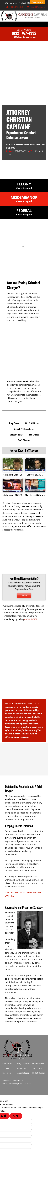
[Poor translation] (16, 1116)
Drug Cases (14, 423)
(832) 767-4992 (24, 33)
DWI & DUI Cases (32, 423)
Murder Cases (38, 1063)
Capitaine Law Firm (11, 1080)
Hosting (5, 1083)
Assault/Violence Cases (24, 429)
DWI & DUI (21, 1068)
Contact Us (7, 1063)
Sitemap (5, 1068)
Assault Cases (23, 1073)
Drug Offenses (23, 1063)
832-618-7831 (30, 619)
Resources (6, 1073)
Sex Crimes (34, 434)
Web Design (14, 1083)
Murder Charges (16, 434)
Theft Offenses (24, 440)
